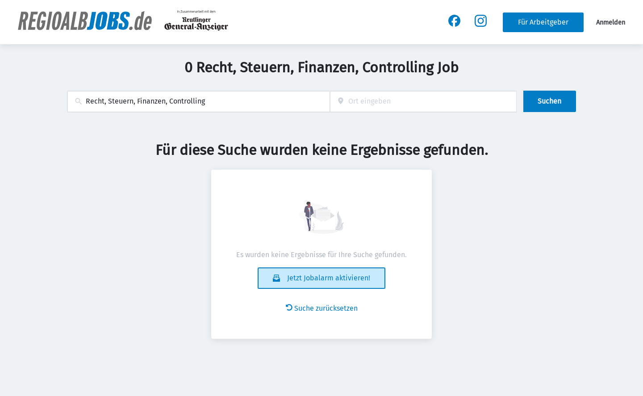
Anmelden (610, 22)
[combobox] (198, 102)
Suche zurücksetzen (322, 308)
